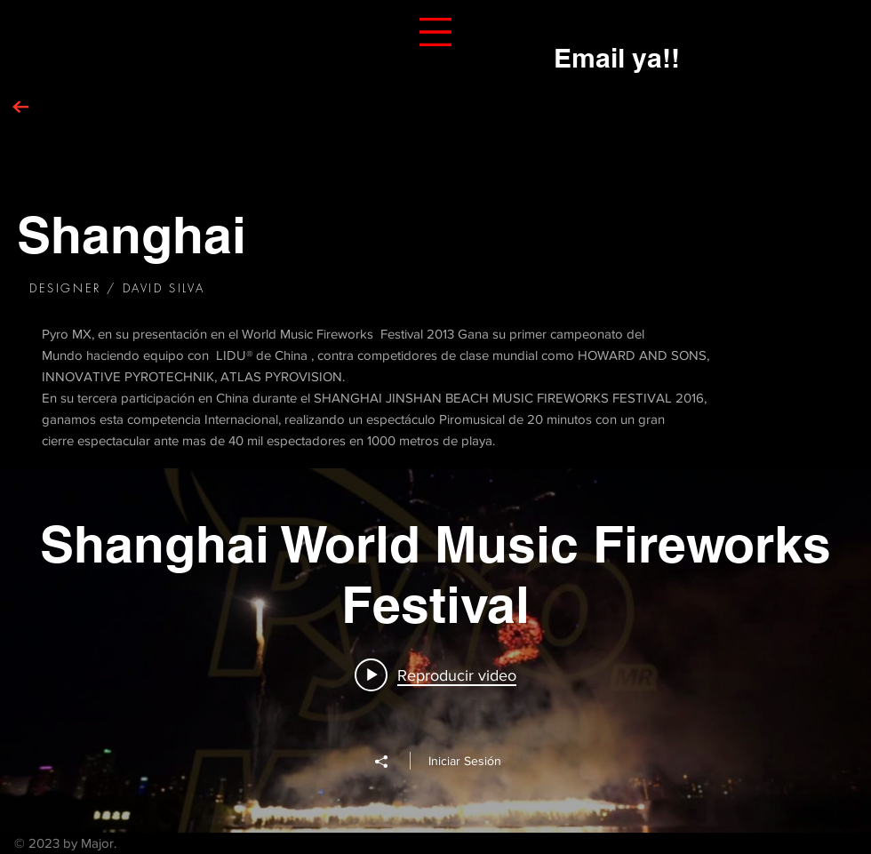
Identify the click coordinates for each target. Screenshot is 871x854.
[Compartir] (390, 761)
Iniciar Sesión (464, 761)
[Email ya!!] (616, 57)
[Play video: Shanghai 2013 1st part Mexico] (435, 674)
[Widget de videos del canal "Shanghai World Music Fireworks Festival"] (435, 650)
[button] (435, 32)
